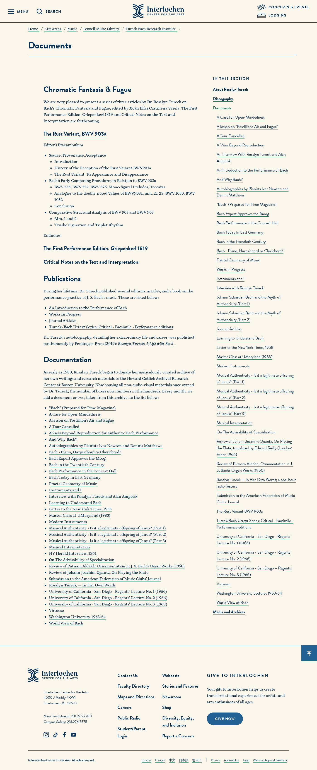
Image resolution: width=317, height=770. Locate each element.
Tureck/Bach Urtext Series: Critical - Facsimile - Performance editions (111, 327)
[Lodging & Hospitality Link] (283, 15)
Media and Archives (229, 612)
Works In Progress (65, 314)
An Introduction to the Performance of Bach (252, 170)
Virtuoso (223, 584)
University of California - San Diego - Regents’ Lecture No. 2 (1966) (108, 597)
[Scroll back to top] (309, 653)
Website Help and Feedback (270, 760)
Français (160, 760)
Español (146, 760)
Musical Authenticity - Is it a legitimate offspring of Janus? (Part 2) (107, 534)
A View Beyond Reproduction (240, 145)
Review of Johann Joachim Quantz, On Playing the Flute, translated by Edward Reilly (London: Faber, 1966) (254, 447)
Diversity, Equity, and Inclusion (178, 721)
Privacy (215, 760)
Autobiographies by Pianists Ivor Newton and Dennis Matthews (105, 445)
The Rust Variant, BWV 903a (75, 134)
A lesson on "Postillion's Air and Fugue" (247, 126)
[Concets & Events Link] (283, 7)
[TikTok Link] (55, 735)
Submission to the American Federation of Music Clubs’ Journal (105, 578)
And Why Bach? (230, 179)
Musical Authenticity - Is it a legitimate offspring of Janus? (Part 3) (107, 540)
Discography (223, 99)
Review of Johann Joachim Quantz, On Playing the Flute (98, 572)
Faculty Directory (133, 686)
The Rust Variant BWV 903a (240, 511)
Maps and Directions (135, 696)
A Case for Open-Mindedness (241, 117)
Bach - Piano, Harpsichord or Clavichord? (85, 452)
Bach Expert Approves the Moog (243, 213)
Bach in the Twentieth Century (241, 241)
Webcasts (170, 675)
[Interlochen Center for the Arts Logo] (158, 11)
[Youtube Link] (73, 735)
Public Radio (128, 718)
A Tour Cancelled (230, 136)
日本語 (184, 760)
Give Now (225, 719)
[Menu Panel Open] (18, 11)
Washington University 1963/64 (77, 616)
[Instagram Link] (46, 735)
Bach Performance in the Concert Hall (247, 223)
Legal (246, 760)
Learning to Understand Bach (240, 338)
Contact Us (127, 675)
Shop (166, 707)
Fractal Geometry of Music (238, 260)
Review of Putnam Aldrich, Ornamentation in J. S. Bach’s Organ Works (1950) (116, 566)
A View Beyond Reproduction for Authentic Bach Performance (103, 433)
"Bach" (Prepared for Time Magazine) (246, 204)
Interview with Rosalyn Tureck (240, 288)
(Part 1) (159, 528)
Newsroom (171, 696)
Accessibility (231, 760)
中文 (172, 760)
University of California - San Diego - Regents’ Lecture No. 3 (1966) (108, 604)
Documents (222, 108)
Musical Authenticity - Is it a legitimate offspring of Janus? (100, 528)
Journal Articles (229, 329)
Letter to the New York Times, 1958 (245, 347)
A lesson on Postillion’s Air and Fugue (81, 420)
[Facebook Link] (64, 735)
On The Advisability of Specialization (246, 432)
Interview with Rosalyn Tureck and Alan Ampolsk (93, 496)
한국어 (197, 760)
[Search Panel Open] (49, 11)
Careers (124, 707)
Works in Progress (231, 269)
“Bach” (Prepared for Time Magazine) (82, 408)
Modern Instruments (233, 366)
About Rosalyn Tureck (230, 89)
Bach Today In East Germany (240, 232)
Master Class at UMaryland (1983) (244, 357)
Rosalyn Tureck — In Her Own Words (82, 585)
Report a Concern (178, 735)
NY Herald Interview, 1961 (73, 553)
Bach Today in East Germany (75, 477)
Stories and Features (180, 686)
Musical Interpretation (234, 423)
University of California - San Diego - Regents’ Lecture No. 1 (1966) (108, 591)
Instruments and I (230, 278)
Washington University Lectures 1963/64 (249, 593)
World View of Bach (233, 602)
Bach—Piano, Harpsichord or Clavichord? (250, 251)
